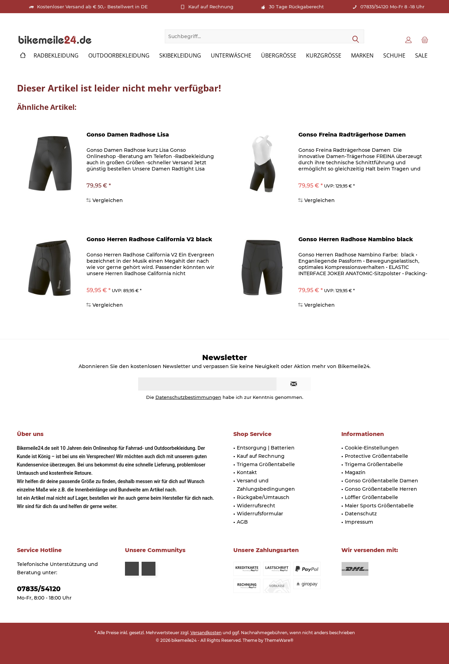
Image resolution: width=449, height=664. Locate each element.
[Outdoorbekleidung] (118, 55)
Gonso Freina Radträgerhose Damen (352, 134)
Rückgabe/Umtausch (263, 497)
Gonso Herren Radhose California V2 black (149, 239)
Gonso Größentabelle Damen (381, 481)
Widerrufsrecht (256, 506)
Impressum (359, 522)
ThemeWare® (279, 640)
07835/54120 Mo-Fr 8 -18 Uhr (392, 6)
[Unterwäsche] (231, 55)
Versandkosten (206, 632)
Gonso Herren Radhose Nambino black (355, 239)
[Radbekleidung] (56, 55)
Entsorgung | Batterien (266, 448)
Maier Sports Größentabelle (379, 506)
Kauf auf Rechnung (210, 6)
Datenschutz (361, 513)
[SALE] (421, 55)
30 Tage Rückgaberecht (296, 6)
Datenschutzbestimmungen (188, 397)
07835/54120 (39, 589)
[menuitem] (424, 39)
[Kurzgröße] (323, 55)
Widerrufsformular (260, 513)
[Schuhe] (394, 55)
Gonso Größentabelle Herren (381, 489)
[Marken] (362, 55)
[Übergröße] (278, 55)
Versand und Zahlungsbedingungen (266, 485)
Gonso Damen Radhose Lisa (128, 134)
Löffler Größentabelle (371, 497)
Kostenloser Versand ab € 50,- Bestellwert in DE (92, 6)
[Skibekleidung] (180, 55)
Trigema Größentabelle (266, 464)
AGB (242, 522)
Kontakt (247, 472)
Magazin (355, 472)
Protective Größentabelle (376, 456)
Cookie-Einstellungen (372, 448)
